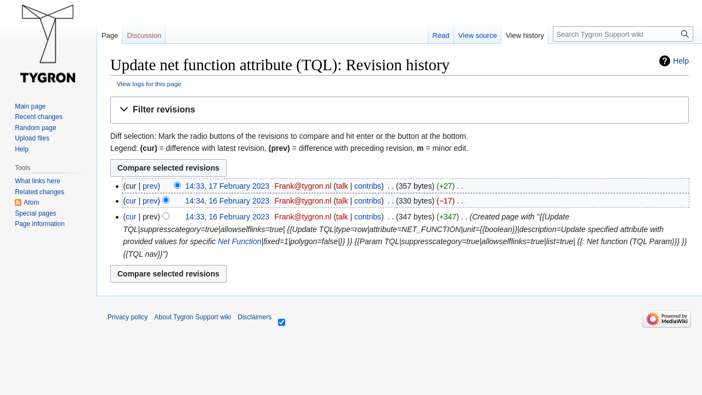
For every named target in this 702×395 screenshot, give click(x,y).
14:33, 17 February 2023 (227, 186)
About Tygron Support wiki (192, 317)
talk (342, 186)
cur (131, 200)
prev (150, 186)
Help (681, 61)
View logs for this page (149, 83)
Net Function (239, 241)
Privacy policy (127, 317)
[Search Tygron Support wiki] (623, 34)
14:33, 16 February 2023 (227, 216)
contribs (367, 186)
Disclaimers (254, 317)
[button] (400, 110)
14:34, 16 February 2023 (227, 200)
